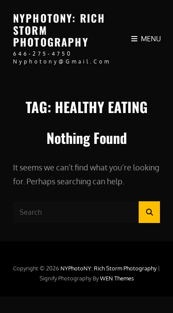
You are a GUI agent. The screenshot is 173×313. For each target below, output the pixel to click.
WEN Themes (117, 278)
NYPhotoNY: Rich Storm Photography (109, 268)
